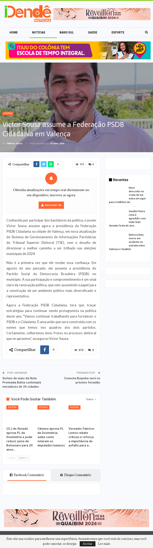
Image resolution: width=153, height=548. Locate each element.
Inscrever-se (53, 205)
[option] (128, 219)
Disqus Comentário (75, 475)
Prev (12, 458)
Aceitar (87, 544)
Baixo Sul (67, 32)
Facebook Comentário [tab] (27, 475)
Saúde (92, 32)
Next (23, 458)
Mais (115, 32)
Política (8, 113)
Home (14, 32)
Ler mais (104, 543)
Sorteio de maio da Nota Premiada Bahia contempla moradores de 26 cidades (21, 382)
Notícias (38, 32)
